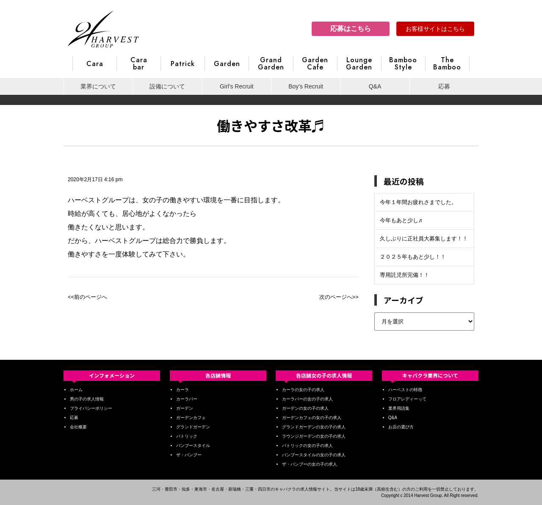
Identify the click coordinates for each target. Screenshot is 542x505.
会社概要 (78, 427)
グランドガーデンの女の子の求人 (314, 427)
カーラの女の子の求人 (303, 389)
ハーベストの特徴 (405, 389)
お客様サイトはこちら (435, 28)
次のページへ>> (339, 297)
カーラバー (186, 399)
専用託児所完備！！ (404, 275)
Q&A (375, 86)
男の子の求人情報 (87, 399)
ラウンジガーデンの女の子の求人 (314, 436)
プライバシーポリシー (91, 408)
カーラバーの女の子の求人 (307, 399)
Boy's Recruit (305, 86)
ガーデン (184, 408)
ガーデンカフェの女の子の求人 (311, 417)
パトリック (186, 436)
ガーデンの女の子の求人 (305, 408)
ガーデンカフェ (191, 417)
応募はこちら (350, 28)
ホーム (76, 389)
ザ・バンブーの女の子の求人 (309, 464)
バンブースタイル (193, 445)
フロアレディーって (407, 399)
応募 (444, 86)
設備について (167, 86)
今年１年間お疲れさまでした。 (418, 202)
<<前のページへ (87, 297)
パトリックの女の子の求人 (307, 445)
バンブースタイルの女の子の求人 (314, 455)
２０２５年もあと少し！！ (413, 257)
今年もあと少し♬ (401, 220)
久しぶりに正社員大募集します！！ (424, 238)
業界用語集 (398, 408)
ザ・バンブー (189, 455)
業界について (98, 86)
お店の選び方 (401, 427)
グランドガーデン (193, 427)
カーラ (182, 389)
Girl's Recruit (237, 86)
